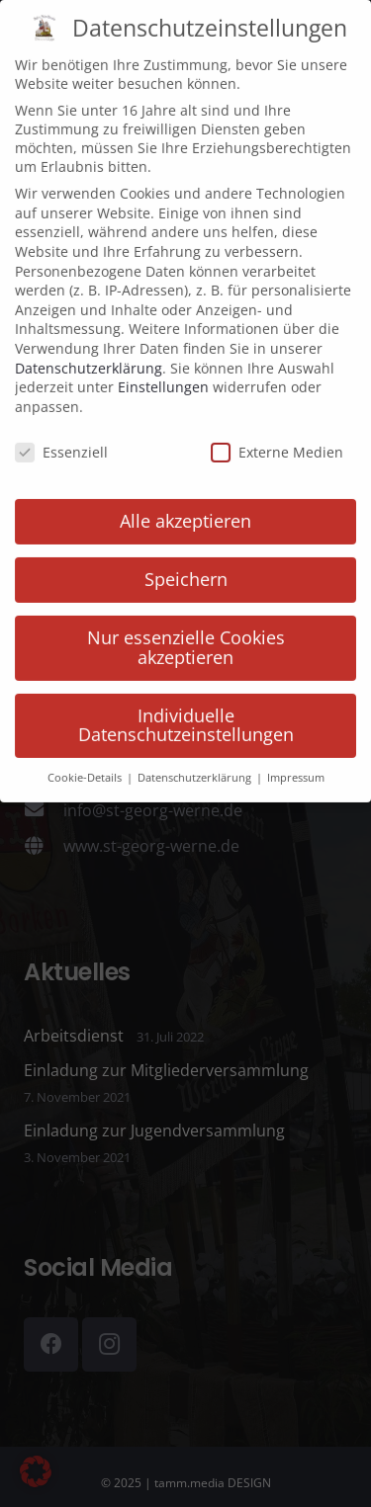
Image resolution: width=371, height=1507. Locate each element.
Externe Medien (277, 420)
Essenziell (61, 420)
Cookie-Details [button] (86, 746)
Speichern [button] (186, 547)
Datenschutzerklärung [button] (196, 746)
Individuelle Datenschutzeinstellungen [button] (186, 693)
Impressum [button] (296, 746)
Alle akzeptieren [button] (185, 489)
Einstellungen (163, 355)
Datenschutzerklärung (88, 336)
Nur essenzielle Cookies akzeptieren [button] (186, 615)
